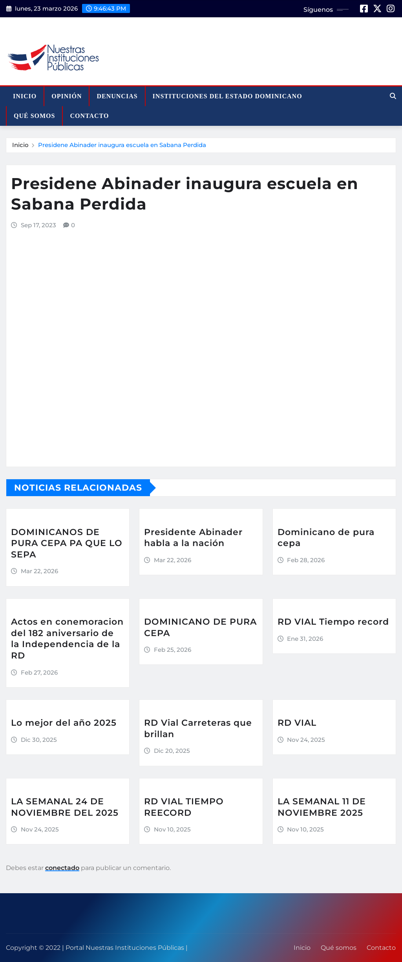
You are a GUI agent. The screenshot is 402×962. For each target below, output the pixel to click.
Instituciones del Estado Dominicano (227, 96)
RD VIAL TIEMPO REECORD (184, 807)
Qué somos (34, 115)
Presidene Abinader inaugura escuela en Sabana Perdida (122, 145)
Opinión (66, 96)
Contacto (89, 115)
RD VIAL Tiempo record (333, 621)
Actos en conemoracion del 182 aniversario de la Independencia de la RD (67, 638)
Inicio (25, 96)
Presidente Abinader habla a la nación (193, 538)
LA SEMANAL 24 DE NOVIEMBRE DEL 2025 (65, 807)
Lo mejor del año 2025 (64, 722)
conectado (62, 868)
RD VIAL (297, 722)
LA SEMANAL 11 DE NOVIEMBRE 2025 (322, 807)
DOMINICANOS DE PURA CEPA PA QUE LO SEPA (66, 543)
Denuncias (117, 96)
